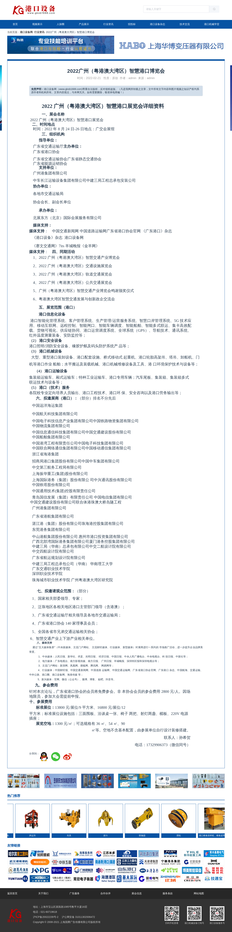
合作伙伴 (105, 893)
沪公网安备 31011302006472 (78, 916)
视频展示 (37, 24)
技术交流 (185, 24)
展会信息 (137, 893)
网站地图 (199, 893)
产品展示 (84, 24)
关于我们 (43, 893)
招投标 (132, 24)
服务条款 (168, 893)
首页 (15, 24)
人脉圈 (60, 24)
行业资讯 (108, 24)
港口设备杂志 (157, 24)
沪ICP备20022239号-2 (45, 916)
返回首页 (12, 893)
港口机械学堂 (211, 24)
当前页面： (13, 32)
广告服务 (74, 893)
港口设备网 (26, 32)
